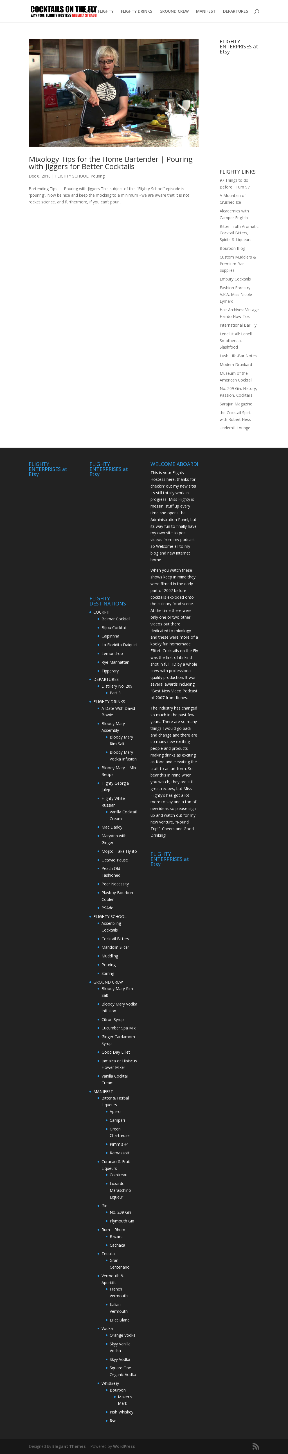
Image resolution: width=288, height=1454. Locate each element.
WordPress (124, 1446)
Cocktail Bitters (115, 938)
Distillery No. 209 (117, 686)
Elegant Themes (69, 1446)
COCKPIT (101, 612)
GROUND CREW (174, 11)
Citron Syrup (113, 1019)
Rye (113, 1420)
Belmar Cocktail (116, 618)
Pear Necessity (115, 884)
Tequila (108, 1253)
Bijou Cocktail (114, 627)
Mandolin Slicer (115, 947)
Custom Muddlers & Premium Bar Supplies (238, 263)
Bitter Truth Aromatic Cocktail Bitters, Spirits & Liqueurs (239, 233)
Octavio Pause (115, 860)
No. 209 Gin (120, 1212)
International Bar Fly (238, 325)
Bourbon (118, 1390)
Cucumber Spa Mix (119, 1028)
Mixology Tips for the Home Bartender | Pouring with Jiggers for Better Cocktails (111, 162)
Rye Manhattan (115, 662)
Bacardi (116, 1236)
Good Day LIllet (116, 1052)
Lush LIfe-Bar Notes (238, 355)
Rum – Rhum (113, 1229)
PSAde (107, 907)
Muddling (110, 956)
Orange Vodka (123, 1335)
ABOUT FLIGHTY (98, 11)
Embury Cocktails (235, 279)
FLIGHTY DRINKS (136, 11)
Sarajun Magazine (236, 404)
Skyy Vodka (120, 1359)
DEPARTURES (235, 11)
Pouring (98, 176)
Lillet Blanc (119, 1320)
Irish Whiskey (121, 1412)
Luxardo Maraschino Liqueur (120, 1190)
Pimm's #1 (119, 1144)
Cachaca (117, 1245)
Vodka (107, 1328)
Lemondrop (112, 653)
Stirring (108, 973)
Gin (104, 1205)
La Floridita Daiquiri (119, 644)
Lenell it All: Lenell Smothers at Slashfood (236, 340)
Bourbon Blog (232, 248)
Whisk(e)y (110, 1383)
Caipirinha (110, 636)
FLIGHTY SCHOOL (71, 176)
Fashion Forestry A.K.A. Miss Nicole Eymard (236, 294)
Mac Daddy (112, 827)
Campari (117, 1120)
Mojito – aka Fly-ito (119, 851)
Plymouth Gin (122, 1221)
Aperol (116, 1111)
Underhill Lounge (235, 427)
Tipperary (110, 671)
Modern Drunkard (236, 364)
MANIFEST (206, 11)
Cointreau (118, 1174)
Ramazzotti (120, 1152)
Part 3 (115, 692)
